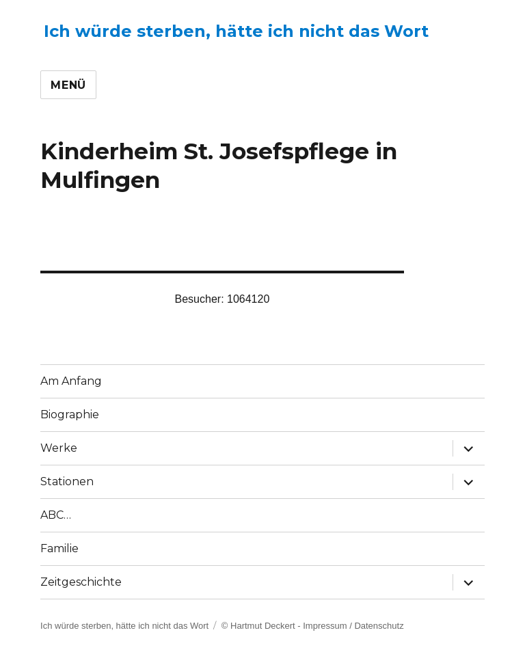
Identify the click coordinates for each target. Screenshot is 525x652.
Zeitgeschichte (81, 581)
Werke (58, 448)
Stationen (67, 481)
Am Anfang (71, 381)
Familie (59, 548)
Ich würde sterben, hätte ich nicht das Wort (236, 31)
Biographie (69, 414)
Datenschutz (378, 626)
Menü (68, 85)
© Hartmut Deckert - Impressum (284, 626)
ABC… (55, 514)
